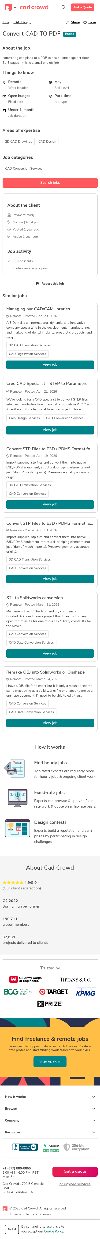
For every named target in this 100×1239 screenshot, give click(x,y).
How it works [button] (50, 1097)
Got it (12, 1229)
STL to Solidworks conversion (34, 598)
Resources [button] (50, 1132)
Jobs (6, 22)
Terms (29, 1214)
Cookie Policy (53, 1231)
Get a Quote (83, 7)
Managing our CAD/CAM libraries (38, 309)
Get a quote (75, 1171)
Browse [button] (50, 1109)
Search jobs (50, 183)
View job (50, 365)
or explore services (75, 1184)
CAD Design (22, 22)
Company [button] (50, 1120)
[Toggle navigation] (10, 7)
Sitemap (45, 1214)
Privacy (15, 1214)
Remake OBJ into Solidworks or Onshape (45, 672)
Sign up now (50, 1061)
